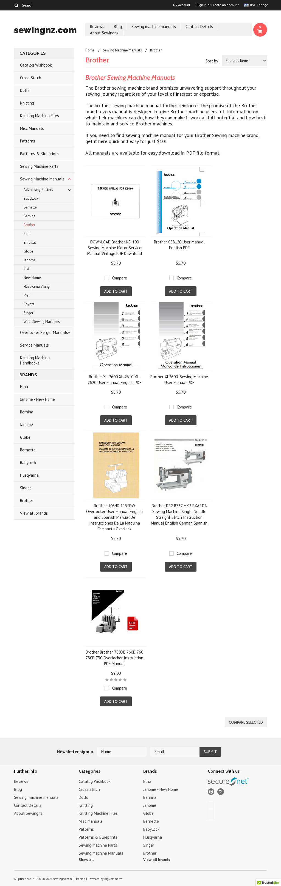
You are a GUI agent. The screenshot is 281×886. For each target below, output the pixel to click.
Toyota (29, 304)
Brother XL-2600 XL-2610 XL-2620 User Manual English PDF (114, 379)
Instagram (220, 791)
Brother (29, 225)
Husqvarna (29, 475)
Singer (28, 313)
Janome (30, 260)
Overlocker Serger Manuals (44, 332)
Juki (26, 269)
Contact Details (199, 26)
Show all (86, 859)
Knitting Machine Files (39, 115)
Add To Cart (116, 291)
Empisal (30, 242)
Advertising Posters (38, 189)
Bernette (30, 207)
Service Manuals (34, 345)
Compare (119, 278)
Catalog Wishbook (36, 65)
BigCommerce (113, 879)
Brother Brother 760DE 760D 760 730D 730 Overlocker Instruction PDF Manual (114, 657)
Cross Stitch (30, 77)
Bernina (29, 216)
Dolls (24, 90)
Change (262, 5)
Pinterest (211, 791)
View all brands (34, 513)
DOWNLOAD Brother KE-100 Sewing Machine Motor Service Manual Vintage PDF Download (114, 247)
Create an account (225, 5)
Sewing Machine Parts (39, 166)
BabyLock (31, 198)
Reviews (97, 26)
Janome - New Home (37, 399)
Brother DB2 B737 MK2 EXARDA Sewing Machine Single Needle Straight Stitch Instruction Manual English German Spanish (179, 514)
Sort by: (212, 61)
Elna (27, 233)
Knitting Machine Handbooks (35, 360)
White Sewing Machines (42, 321)
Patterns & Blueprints (39, 153)
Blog (118, 26)
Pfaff (27, 295)
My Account (181, 5)
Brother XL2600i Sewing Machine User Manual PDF (179, 379)
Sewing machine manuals (153, 26)
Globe (28, 251)
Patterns (27, 141)
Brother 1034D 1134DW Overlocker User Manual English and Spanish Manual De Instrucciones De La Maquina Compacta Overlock (114, 517)
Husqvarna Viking (37, 286)
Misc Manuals (32, 128)
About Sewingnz (104, 32)
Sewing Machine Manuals (42, 179)
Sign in (201, 5)
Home (90, 50)
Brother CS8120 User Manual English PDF (179, 244)
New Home (32, 277)
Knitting (27, 103)
